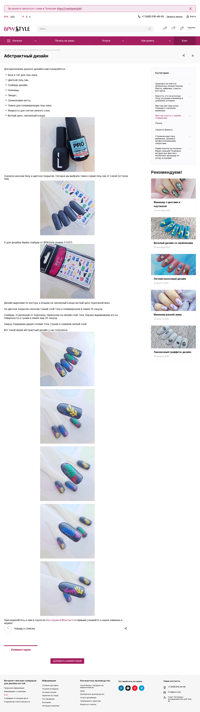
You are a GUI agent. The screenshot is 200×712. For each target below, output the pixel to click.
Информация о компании (15, 691)
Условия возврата (50, 689)
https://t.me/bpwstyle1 (69, 8)
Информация (49, 680)
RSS (192, 55)
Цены (82, 691)
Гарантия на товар (50, 695)
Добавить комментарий (67, 660)
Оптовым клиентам (50, 706)
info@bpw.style (174, 692)
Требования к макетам (90, 701)
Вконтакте (121, 688)
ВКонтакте (68, 620)
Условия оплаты (49, 692)
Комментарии (21, 649)
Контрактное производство (95, 680)
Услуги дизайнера (88, 697)
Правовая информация (14, 688)
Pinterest (135, 688)
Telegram (141, 688)
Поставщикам (48, 699)
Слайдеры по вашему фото (16, 698)
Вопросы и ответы (88, 704)
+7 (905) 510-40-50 (153, 16)
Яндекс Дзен (128, 688)
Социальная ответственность (17, 702)
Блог (6, 695)
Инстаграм (52, 620)
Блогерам (46, 702)
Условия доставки (50, 685)
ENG (12, 16)
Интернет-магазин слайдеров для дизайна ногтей (20, 682)
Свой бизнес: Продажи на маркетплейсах (91, 686)
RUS (6, 16)
